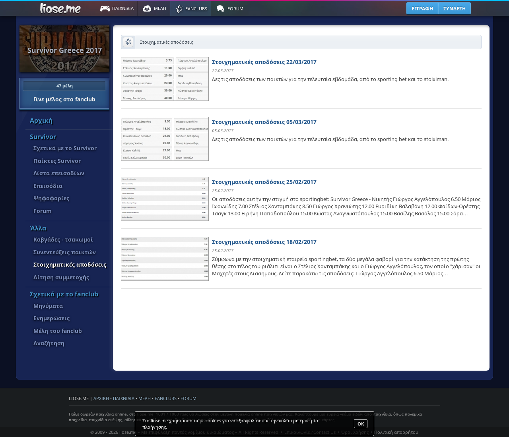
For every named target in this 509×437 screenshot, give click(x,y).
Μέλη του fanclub (57, 331)
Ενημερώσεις (51, 318)
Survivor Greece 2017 (64, 50)
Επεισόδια (47, 185)
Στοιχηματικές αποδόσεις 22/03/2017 (264, 62)
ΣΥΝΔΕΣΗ (454, 8)
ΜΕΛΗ (144, 398)
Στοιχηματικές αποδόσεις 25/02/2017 (264, 182)
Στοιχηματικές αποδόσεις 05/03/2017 (264, 122)
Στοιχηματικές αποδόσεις (69, 264)
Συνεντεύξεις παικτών (64, 252)
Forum (42, 211)
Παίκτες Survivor (57, 160)
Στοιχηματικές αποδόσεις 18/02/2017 (264, 242)
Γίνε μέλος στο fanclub (64, 91)
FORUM (188, 398)
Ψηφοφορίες (51, 198)
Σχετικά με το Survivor (65, 148)
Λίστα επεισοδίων (58, 173)
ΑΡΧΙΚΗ (101, 398)
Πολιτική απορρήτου (396, 432)
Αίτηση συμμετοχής (61, 277)
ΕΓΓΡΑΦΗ (422, 8)
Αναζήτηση (48, 343)
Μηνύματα (48, 305)
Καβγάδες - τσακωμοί (63, 239)
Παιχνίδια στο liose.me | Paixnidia (61, 8)
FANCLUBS (166, 398)
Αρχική (41, 120)
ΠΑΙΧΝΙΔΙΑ (123, 398)
